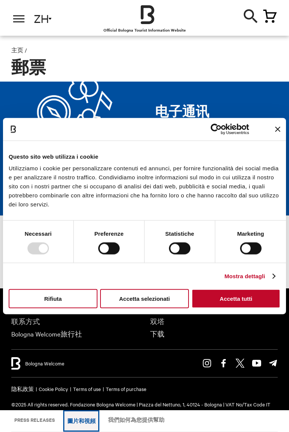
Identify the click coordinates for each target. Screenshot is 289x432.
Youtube (256, 363)
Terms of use (87, 388)
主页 (17, 50)
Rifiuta (53, 299)
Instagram (206, 363)
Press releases (34, 419)
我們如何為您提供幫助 (136, 419)
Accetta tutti (236, 299)
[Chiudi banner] (277, 129)
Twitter (240, 363)
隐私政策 (22, 388)
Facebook (223, 363)
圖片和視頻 (81, 420)
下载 (157, 333)
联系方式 (25, 321)
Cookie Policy (53, 388)
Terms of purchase (126, 388)
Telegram (273, 363)
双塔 (157, 321)
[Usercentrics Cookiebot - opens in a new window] (216, 129)
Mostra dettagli (244, 276)
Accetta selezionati (144, 299)
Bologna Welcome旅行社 (46, 333)
